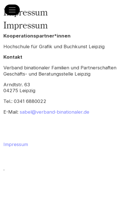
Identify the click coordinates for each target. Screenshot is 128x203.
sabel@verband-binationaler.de (54, 112)
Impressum (15, 144)
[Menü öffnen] (12, 10)
